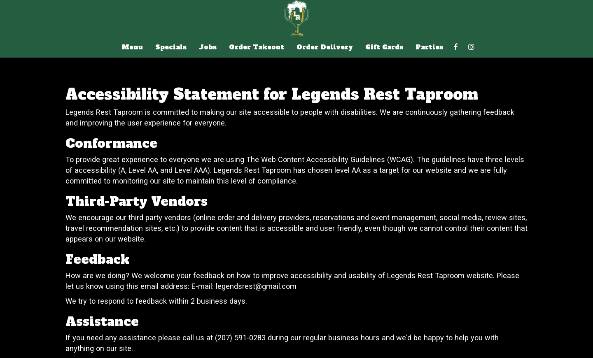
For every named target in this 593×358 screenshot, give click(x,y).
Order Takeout (256, 47)
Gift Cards (384, 47)
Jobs (208, 47)
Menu (132, 47)
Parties (429, 47)
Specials (171, 47)
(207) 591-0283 (240, 337)
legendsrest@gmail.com (256, 286)
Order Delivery (324, 47)
